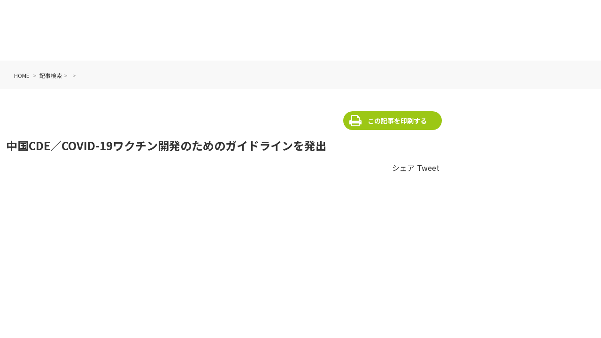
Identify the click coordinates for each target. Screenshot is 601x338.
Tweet (428, 167)
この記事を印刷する (397, 120)
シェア (403, 167)
